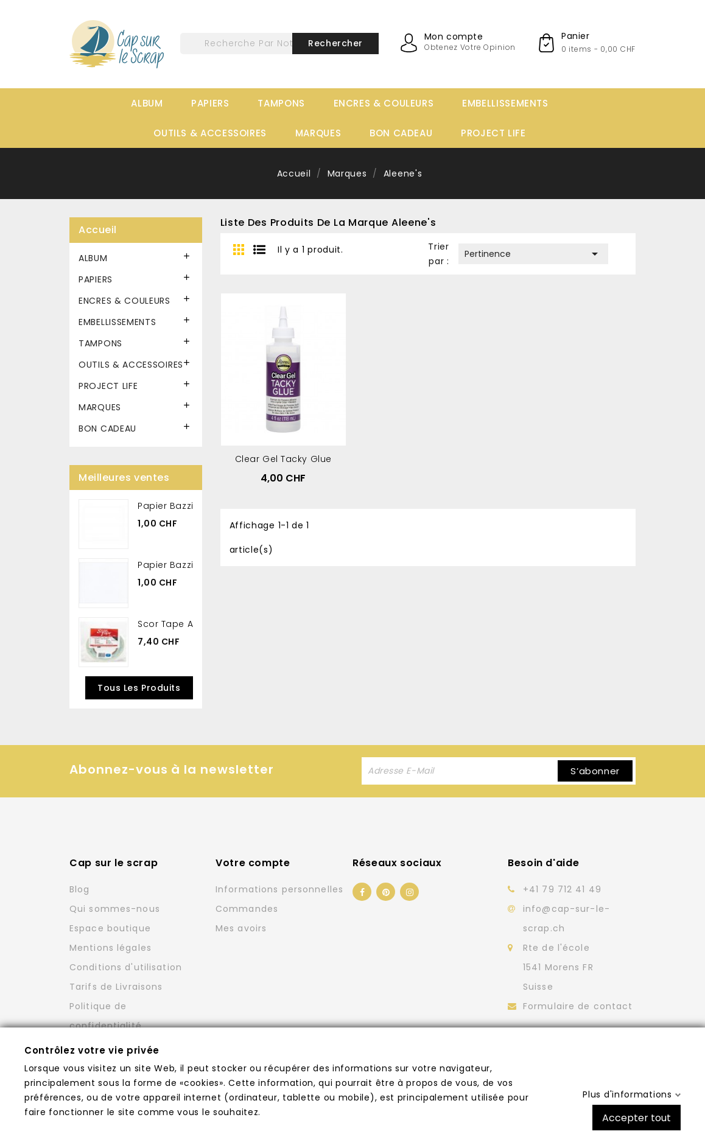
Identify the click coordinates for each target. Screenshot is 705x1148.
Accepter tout (636, 1117)
